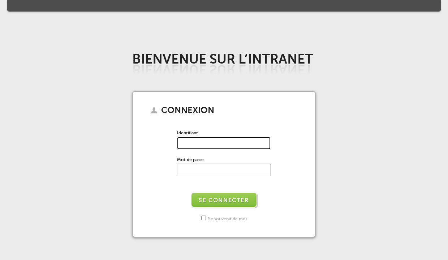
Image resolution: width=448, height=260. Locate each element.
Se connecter (224, 200)
